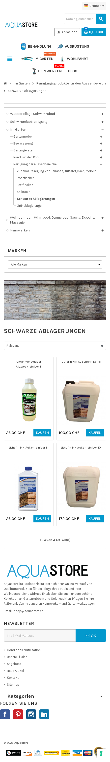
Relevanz (13, 346)
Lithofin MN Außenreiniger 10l (81, 447)
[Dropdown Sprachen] (94, 6)
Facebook (5, 714)
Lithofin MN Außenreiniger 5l (81, 361)
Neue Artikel (15, 671)
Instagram (31, 714)
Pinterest (18, 714)
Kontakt (13, 678)
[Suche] (85, 19)
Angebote (14, 664)
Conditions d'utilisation (24, 650)
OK (91, 635)
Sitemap (13, 684)
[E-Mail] (40, 635)
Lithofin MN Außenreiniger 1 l (29, 447)
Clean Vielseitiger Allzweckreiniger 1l (29, 364)
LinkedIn (44, 714)
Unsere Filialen (17, 657)
